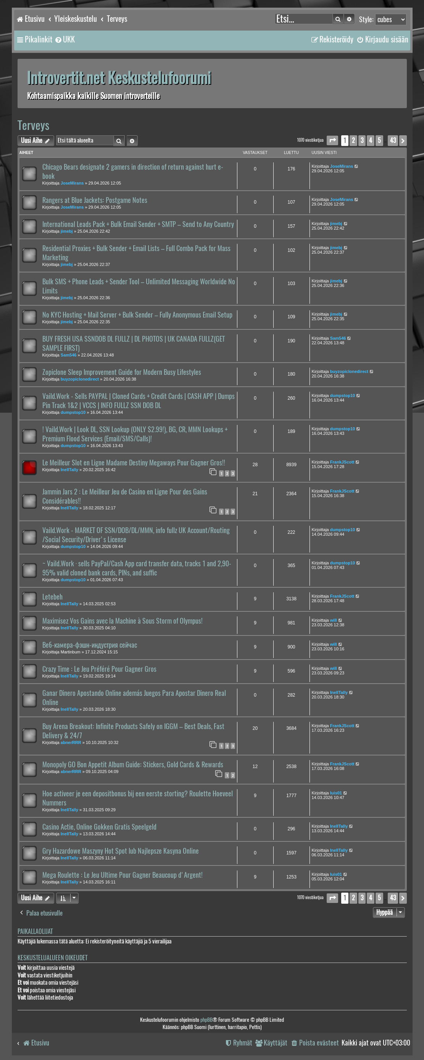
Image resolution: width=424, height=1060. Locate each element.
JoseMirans (72, 183)
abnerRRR (71, 742)
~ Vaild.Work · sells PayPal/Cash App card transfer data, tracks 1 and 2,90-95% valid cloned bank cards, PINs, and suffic (136, 568)
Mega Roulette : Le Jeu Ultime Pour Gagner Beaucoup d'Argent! (122, 875)
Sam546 (69, 355)
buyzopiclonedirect (80, 379)
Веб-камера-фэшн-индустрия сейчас (89, 645)
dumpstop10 (73, 412)
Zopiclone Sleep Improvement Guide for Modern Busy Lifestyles (121, 372)
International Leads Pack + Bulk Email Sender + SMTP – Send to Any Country (138, 224)
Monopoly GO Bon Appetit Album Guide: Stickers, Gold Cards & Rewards (132, 764)
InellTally (69, 469)
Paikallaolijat (35, 931)
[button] (332, 140)
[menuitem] (64, 39)
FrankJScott (342, 462)
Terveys (33, 125)
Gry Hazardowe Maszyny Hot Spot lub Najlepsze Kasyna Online (120, 851)
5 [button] (379, 140)
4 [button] (370, 140)
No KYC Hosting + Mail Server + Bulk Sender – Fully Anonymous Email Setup (137, 314)
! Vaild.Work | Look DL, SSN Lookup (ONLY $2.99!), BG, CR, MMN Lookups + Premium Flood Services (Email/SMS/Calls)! (134, 434)
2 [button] (353, 140)
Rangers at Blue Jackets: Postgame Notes (94, 200)
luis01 (336, 793)
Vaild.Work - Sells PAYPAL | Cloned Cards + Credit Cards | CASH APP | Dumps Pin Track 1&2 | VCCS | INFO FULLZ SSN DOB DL (138, 401)
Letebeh (52, 596)
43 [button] (393, 140)
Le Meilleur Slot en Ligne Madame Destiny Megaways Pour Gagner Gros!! (133, 462)
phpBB (206, 1019)
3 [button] (362, 140)
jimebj (67, 231)
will (333, 620)
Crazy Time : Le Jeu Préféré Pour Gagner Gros (99, 669)
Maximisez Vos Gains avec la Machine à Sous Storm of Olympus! (122, 621)
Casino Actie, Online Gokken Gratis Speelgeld (99, 826)
